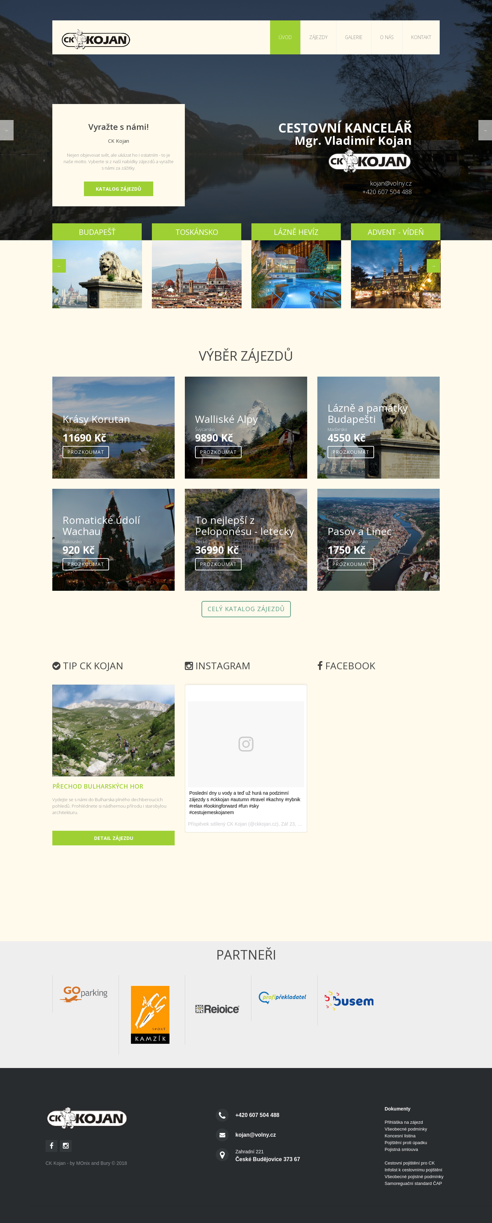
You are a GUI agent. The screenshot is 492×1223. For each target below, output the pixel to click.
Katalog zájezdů (118, 189)
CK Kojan (237, 824)
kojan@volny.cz (391, 183)
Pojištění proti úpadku (406, 1142)
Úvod (285, 37)
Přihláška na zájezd (404, 1122)
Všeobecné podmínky (406, 1129)
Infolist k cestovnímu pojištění (413, 1169)
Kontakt (421, 37)
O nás (387, 37)
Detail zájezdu (113, 838)
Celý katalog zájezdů (246, 609)
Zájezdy (318, 37)
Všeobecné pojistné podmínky (414, 1176)
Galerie (354, 37)
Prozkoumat (85, 452)
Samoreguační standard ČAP (413, 1183)
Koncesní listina (400, 1135)
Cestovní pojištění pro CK (410, 1163)
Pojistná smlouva (401, 1149)
